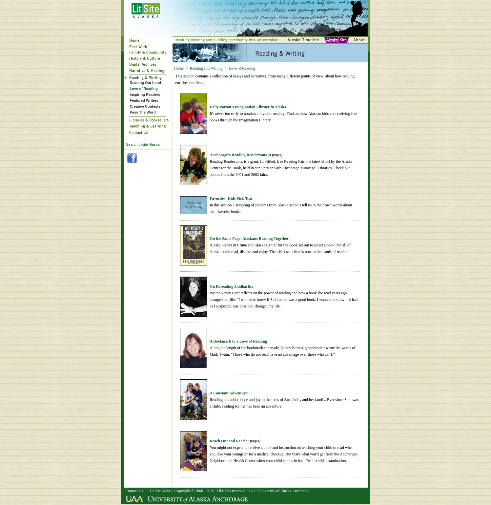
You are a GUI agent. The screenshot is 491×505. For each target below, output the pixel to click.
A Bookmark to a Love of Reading (238, 341)
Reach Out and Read (227, 441)
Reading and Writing (206, 68)
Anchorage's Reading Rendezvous (238, 155)
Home (179, 68)
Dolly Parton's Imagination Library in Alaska (248, 107)
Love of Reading (242, 68)
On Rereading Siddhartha (231, 286)
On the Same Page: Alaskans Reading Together (249, 238)
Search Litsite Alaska (142, 144)
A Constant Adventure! (229, 393)
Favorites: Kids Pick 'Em (231, 198)
